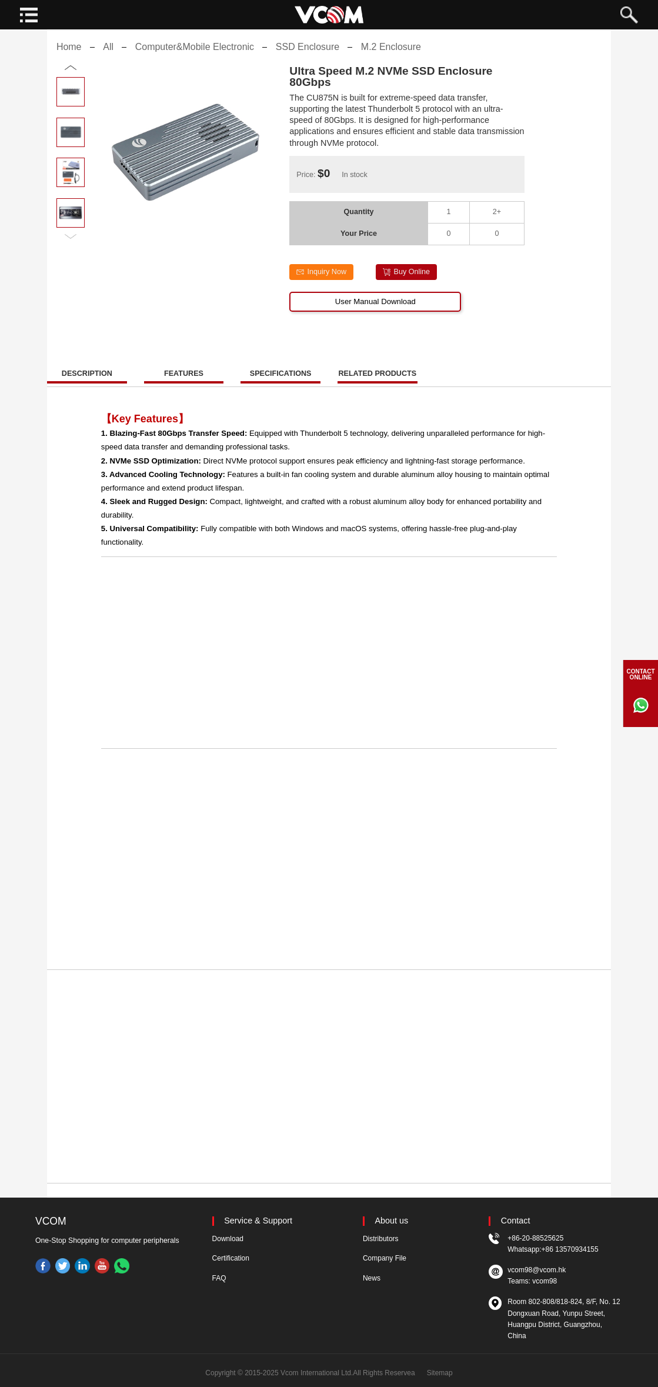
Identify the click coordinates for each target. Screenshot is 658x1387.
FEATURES (183, 383)
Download (227, 1239)
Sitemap (440, 1373)
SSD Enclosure (307, 56)
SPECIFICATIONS (281, 383)
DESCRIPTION (87, 383)
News (371, 1278)
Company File (384, 1258)
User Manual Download (375, 310)
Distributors (381, 1239)
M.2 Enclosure (391, 56)
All (108, 56)
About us (392, 1220)
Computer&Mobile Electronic (194, 56)
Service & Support (258, 1220)
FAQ (219, 1278)
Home (69, 56)
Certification (230, 1258)
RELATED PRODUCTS (377, 383)
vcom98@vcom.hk (536, 1270)
